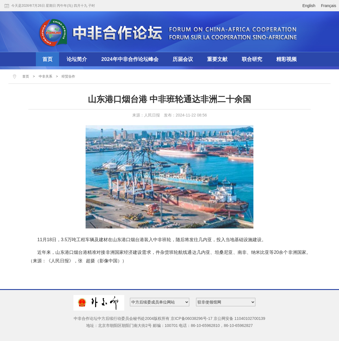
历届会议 (183, 59)
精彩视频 (286, 59)
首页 (47, 59)
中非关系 (45, 76)
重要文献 (217, 59)
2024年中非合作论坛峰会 (129, 59)
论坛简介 (77, 59)
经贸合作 (68, 76)
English (308, 5)
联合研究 (252, 59)
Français (328, 5)
